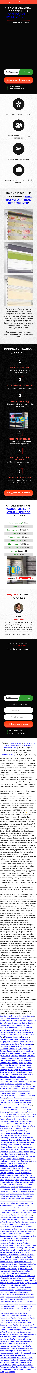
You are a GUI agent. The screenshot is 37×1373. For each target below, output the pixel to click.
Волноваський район (8, 1210)
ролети (6, 745)
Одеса (21, 1369)
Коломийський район (8, 1257)
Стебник (3, 1039)
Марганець (27, 1098)
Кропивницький (6, 1168)
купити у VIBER (18, 17)
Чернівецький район (8, 1358)
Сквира (3, 1025)
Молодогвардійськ (24, 1058)
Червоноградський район (10, 1353)
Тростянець (26, 1049)
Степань (22, 1159)
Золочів (3, 1051)
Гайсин (2, 1060)
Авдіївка (22, 1088)
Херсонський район (24, 1346)
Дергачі (25, 1035)
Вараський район (27, 1198)
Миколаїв (12, 1177)
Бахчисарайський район (9, 1182)
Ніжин (19, 1126)
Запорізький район (23, 1234)
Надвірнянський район (25, 1287)
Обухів (15, 1081)
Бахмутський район (27, 1180)
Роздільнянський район (27, 1318)
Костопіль (4, 1154)
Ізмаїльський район (7, 1243)
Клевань (19, 1152)
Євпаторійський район (23, 1227)
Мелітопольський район (15, 1280)
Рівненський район (23, 1316)
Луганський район (7, 1276)
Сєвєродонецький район (9, 1325)
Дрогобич (26, 1126)
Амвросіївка (14, 1044)
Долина (10, 1039)
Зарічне (32, 1149)
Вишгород (4, 1049)
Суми (22, 1170)
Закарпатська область (25, 1231)
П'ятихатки (8, 1037)
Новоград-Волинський (17, 1112)
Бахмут (11, 1128)
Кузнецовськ (5, 1133)
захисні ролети (27, 745)
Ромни (21, 1100)
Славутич (14, 1056)
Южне (10, 1053)
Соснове (15, 1159)
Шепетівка (18, 1098)
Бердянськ (17, 1145)
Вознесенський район (8, 1208)
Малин (29, 1065)
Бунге (2, 1023)
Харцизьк (15, 1117)
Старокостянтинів (7, 1086)
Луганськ (29, 1175)
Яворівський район (7, 1367)
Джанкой (31, 1095)
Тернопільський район (27, 1334)
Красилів (16, 1037)
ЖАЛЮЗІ (11, 508)
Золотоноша (27, 1067)
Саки (18, 1072)
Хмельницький (5, 1170)
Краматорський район (22, 1262)
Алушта (13, 1077)
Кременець (4, 1044)
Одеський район (20, 1299)
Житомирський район (8, 1229)
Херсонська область (8, 1346)
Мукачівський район (7, 1287)
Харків (34, 1369)
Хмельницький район (26, 1348)
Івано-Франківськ (22, 1163)
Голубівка (26, 1084)
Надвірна (17, 1039)
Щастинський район (25, 1365)
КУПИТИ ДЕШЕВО (18, 512)
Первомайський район (27, 1304)
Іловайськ (24, 1018)
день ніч (24, 508)
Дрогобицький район (22, 1224)
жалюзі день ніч (29, 743)
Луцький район (20, 1276)
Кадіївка (17, 1135)
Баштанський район (27, 1182)
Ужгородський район (8, 1339)
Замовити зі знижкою (18, 80)
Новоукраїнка (18, 1030)
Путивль (14, 1016)
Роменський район (7, 1320)
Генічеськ (29, 1042)
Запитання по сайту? (8, 755)
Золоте (8, 1023)
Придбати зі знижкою (18, 493)
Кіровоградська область (9, 1255)
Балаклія (15, 1079)
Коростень (18, 1119)
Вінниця (15, 1175)
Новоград (25, 1128)
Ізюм (29, 1110)
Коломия (12, 1114)
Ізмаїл (13, 1133)
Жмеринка (30, 1088)
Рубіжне (3, 1119)
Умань (10, 1135)
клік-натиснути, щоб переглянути (19, 200)
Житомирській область (26, 1229)
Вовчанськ (25, 1037)
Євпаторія (31, 1140)
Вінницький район (22, 1206)
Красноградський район (9, 1264)
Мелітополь (4, 1161)
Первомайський (6, 1081)
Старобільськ (5, 1046)
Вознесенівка (5, 1021)
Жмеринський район (8, 1231)
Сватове (3, 1032)
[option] (18, 619)
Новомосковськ (25, 1124)
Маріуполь (4, 1177)
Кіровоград (22, 1131)
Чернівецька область (23, 1355)
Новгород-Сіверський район (11, 1292)
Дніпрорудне (5, 1042)
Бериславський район (8, 1189)
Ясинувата (4, 1091)
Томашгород (23, 1156)
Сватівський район (23, 1323)
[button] (6, 608)
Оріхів (24, 1023)
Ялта (33, 1126)
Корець (32, 1152)
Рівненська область (7, 1316)
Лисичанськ (4, 1142)
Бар (1, 1016)
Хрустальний (16, 1138)
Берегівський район (7, 1187)
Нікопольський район (23, 1290)
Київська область (22, 1252)
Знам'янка (11, 1072)
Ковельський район (27, 1255)
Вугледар (30, 1016)
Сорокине (28, 1100)
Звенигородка (28, 1032)
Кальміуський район (22, 1245)
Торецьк (3, 1098)
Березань (22, 1016)
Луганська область (22, 1273)
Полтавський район (24, 1311)
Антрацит (26, 1114)
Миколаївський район (15, 1283)
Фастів (2, 1105)
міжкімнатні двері (10, 747)
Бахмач (31, 1035)
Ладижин (29, 1044)
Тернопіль (4, 1166)
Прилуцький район (7, 1313)
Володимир (11, 1093)
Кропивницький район (8, 1269)
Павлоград (21, 1142)
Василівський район (7, 1201)
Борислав (13, 1091)
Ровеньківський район (8, 1318)
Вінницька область (7, 1206)
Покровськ (4, 1121)
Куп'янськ (23, 1079)
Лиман (2, 1067)
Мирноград (22, 1110)
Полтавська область (8, 1311)
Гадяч (28, 1046)
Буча (19, 1067)
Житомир (26, 1168)
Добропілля (19, 1086)
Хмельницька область (8, 1348)
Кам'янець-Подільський (9, 1140)
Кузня (8, 1117)
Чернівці (21, 1166)
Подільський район (24, 1306)
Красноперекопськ (26, 1074)
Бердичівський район (8, 1184)
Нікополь (3, 1147)
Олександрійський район (9, 1301)
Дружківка (23, 1117)
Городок (14, 1021)
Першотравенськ (25, 1070)
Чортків (10, 1070)
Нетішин (10, 1084)
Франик (3, 1163)
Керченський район (7, 1252)
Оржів (22, 1154)
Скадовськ (11, 1032)
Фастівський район (7, 1341)
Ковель (10, 1119)
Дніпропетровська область (10, 1220)
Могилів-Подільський (27, 1081)
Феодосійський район (23, 1341)
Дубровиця (24, 1149)
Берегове (28, 1063)
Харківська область (7, 1344)
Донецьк (15, 1369)
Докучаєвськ (5, 1056)
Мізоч (10, 1154)
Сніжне (30, 1112)
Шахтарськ (4, 1114)
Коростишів (27, 1060)
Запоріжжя (7, 1369)
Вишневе (18, 1084)
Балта (2, 1035)
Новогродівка (5, 1018)
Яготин (20, 1051)
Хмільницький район (8, 1351)
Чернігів (3, 1173)
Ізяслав (26, 1025)
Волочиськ (26, 1039)
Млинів (16, 1154)
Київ (6, 1372)
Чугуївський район (7, 1362)
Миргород (23, 1095)
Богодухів (10, 1025)
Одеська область (6, 1299)
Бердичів (3, 1135)
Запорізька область (7, 1234)
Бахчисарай (13, 1065)
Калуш (25, 1119)
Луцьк (33, 1161)
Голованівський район (8, 1215)
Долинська (4, 1028)
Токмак (2, 1088)
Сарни (2, 1159)
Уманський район (23, 1339)
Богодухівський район (14, 1194)
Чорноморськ (5, 1110)
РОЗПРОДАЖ (16, 14)
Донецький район (7, 1224)
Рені (1, 1037)
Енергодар (4, 1112)
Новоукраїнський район (9, 1297)
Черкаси (28, 1170)
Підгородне (31, 1021)
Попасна (19, 1060)
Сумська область (12, 1332)
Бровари (19, 1133)
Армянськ (3, 1053)
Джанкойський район (8, 1217)
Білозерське (16, 1023)
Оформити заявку (18, 724)
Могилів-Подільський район (16, 1285)
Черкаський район (7, 1355)
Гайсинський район (13, 1213)
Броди (18, 1049)
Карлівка (31, 1023)
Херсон (17, 1173)
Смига (8, 1159)
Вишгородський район (24, 1203)
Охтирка (14, 1100)
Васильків (21, 1093)
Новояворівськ (5, 1063)
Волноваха (31, 1056)
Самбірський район (22, 1320)
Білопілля (18, 1025)
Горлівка (15, 1170)
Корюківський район (25, 1259)
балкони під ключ (16, 743)
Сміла (11, 1121)
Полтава (10, 1173)
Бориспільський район (14, 1196)
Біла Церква (25, 1161)
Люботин (31, 1053)
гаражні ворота (15, 745)
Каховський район (28, 1250)
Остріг (17, 1147)
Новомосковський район (24, 1294)
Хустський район (23, 1351)
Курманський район (7, 1271)
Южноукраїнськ (24, 1091)
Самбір (9, 1088)
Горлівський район (25, 1215)
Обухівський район (26, 1297)
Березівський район (23, 1187)
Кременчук (13, 1166)
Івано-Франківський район (17, 1241)
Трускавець (4, 1077)
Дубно (16, 1149)
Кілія (13, 1046)
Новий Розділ (11, 1067)
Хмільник (22, 1065)
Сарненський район (7, 1323)
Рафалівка (13, 1156)
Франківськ (11, 1163)
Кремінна (22, 1056)
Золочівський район (7, 1238)
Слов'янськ (26, 1145)
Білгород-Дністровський (21, 1103)
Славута (3, 1084)
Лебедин (3, 1070)
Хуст (16, 1070)
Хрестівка (14, 1074)
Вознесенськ (13, 1095)
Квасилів (12, 1152)
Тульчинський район (8, 1337)
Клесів (26, 1152)
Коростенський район (8, 1259)
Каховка (3, 1093)
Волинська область (25, 1208)
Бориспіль (24, 1107)
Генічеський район (28, 1213)
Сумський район (26, 1332)
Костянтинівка (27, 1138)
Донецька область (29, 1222)
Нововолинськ (13, 1107)
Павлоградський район (9, 1304)
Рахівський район (22, 1313)
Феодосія (12, 1126)
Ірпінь (28, 1093)
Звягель (18, 1128)
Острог (28, 1154)
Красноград (20, 1046)
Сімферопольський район (16, 1327)
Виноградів (10, 1060)
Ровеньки (3, 1107)
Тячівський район (23, 1337)
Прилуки (31, 1117)
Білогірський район (13, 1191)
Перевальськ (26, 1072)
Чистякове (14, 1124)
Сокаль (22, 1042)
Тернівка (3, 1072)
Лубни (20, 1105)
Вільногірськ (28, 1051)
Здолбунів (4, 1152)
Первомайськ (20, 1121)
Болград (7, 1016)
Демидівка (9, 1149)
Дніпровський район (25, 1217)
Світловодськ (5, 1100)
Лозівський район (23, 1271)
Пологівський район (23, 1309)
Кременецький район (27, 1264)
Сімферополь (5, 1175)
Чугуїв (15, 1088)
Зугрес (19, 1032)
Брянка (14, 1110)
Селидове (4, 1065)
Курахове (14, 1042)
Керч (28, 1159)
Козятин (15, 1063)
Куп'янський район (25, 1269)
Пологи (22, 1044)
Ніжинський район (7, 1290)
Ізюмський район (22, 1243)
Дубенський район (7, 1227)
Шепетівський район (23, 1362)
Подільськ (4, 1095)
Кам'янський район (13, 1250)
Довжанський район (13, 1222)
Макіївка (22, 1175)
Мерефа (3, 1058)
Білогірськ (13, 1028)
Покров (10, 1098)
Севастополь (26, 1173)
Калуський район (6, 1245)
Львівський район (14, 1278)
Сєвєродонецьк (6, 1145)
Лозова (33, 1114)
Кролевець (11, 1058)
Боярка (33, 1086)
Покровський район (7, 1309)
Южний (17, 1053)
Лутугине (21, 1028)
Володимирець (26, 1147)
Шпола (27, 1030)
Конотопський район (25, 1257)
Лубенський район (7, 1273)
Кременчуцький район (8, 1266)
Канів (21, 1063)
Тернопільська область (9, 1334)
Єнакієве (22, 1140)
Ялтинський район (23, 1367)
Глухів (27, 1086)
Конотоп (24, 1135)
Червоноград (31, 1121)
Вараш (2, 1117)
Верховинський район (24, 1201)
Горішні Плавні (5, 1103)
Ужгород (13, 1142)
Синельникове (5, 1079)
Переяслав (21, 1077)
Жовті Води (27, 1105)
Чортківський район (24, 1360)
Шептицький (5, 1124)
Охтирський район (27, 1301)
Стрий (19, 1114)
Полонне (12, 1049)
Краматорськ (15, 1161)
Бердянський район (25, 1184)
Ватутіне (17, 1035)
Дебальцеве (4, 1074)
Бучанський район (13, 1198)
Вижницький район (7, 1203)
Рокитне (32, 1156)
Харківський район (23, 1344)
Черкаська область (28, 1353)
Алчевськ (30, 1142)
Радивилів (4, 1156)
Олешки (24, 1053)
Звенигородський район (9, 1236)
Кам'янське (17, 1168)
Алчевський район (12, 1180)
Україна (12, 1372)
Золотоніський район (27, 1236)
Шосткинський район (8, 1365)
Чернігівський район (8, 1360)
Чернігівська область (25, 1358)
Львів (2, 1372)
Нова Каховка (11, 1105)
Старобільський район (14, 1330)
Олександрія (5, 1138)
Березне (11, 1147)
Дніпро (28, 1369)
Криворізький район (25, 1266)
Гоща (2, 1149)
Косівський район (6, 1262)
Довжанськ (4, 1126)
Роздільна (22, 1021)
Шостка (27, 1133)
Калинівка (9, 1035)
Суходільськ (11, 1051)
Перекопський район (8, 1306)
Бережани (15, 1018)
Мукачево (3, 1128)
